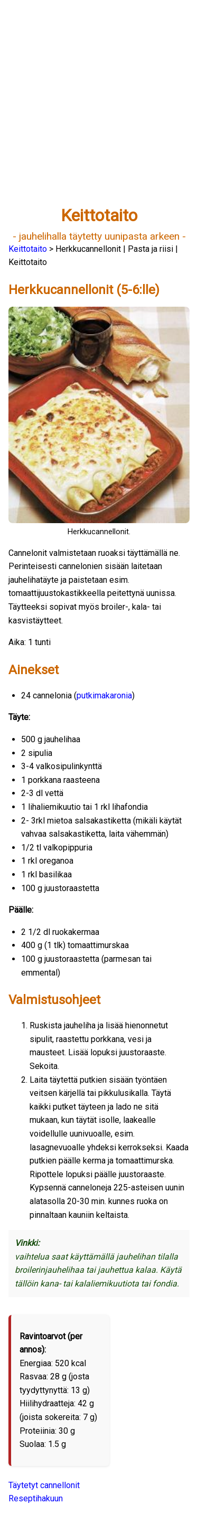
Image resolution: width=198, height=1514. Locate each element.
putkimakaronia (104, 695)
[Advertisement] (99, 107)
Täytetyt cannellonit (44, 1485)
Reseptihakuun (35, 1498)
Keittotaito (27, 249)
